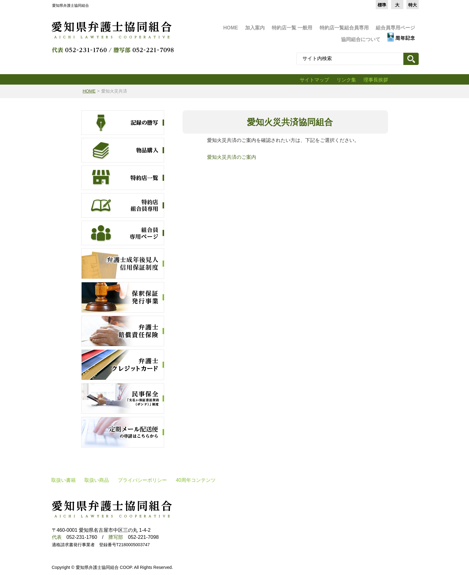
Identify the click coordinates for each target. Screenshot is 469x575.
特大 (412, 4)
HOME (89, 91)
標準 (382, 4)
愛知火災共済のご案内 (229, 157)
